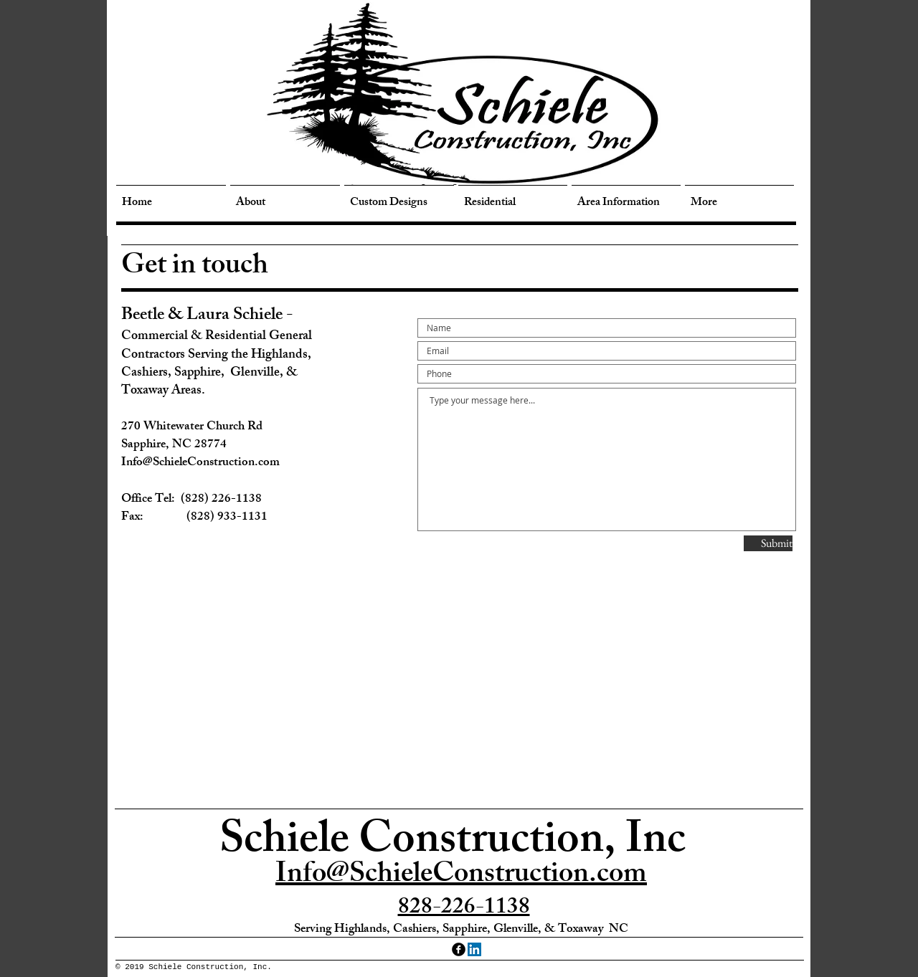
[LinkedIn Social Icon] (474, 949)
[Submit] (768, 543)
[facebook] (458, 949)
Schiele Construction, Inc (452, 844)
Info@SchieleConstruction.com (461, 876)
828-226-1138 (464, 909)
